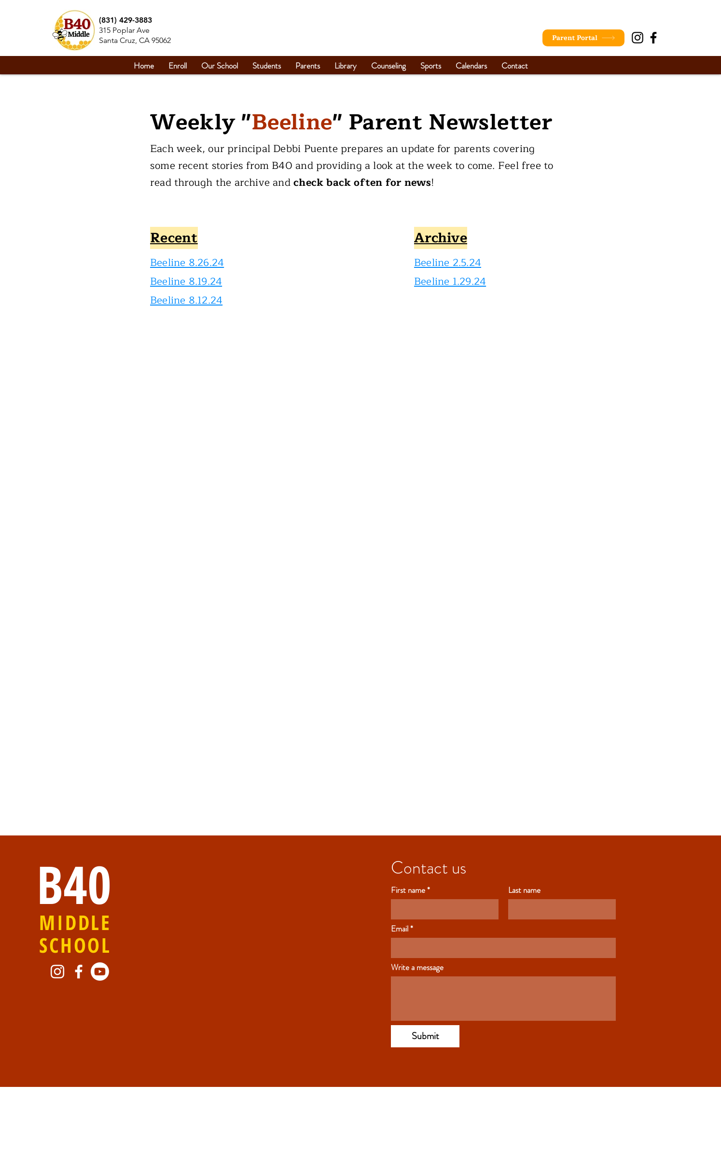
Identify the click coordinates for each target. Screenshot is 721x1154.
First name (410, 890)
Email (402, 929)
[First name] (441, 909)
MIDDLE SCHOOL (75, 933)
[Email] (500, 948)
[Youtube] (100, 971)
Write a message (417, 967)
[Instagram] (637, 37)
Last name (524, 890)
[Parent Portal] (583, 37)
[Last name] (559, 909)
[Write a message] (503, 998)
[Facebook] (653, 37)
